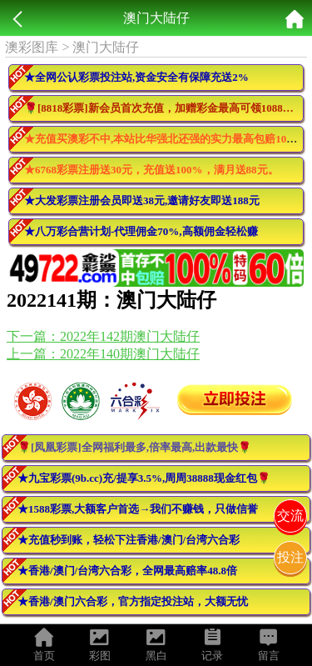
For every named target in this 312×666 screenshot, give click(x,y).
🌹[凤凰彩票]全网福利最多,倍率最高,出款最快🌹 (134, 447)
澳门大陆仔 (105, 47)
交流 (290, 515)
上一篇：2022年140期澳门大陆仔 (103, 354)
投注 (290, 557)
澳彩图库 (31, 47)
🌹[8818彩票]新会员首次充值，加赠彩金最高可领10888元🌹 (164, 108)
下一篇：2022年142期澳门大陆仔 (103, 336)
